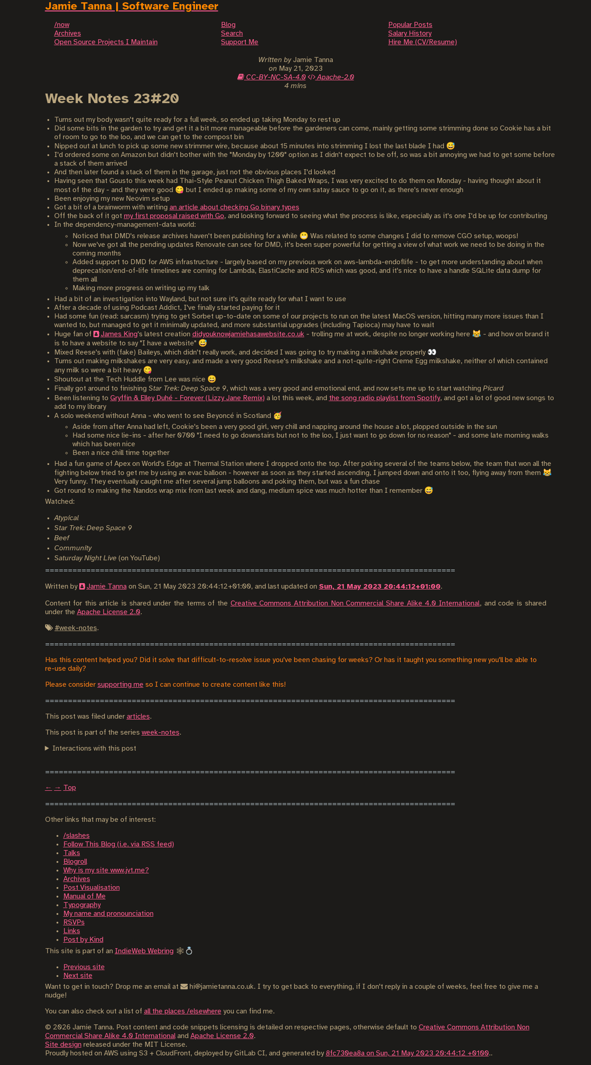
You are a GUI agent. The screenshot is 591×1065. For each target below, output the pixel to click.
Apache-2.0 (331, 77)
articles (138, 716)
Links (71, 931)
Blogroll (75, 862)
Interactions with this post (94, 748)
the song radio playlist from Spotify (384, 398)
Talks (71, 853)
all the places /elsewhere (182, 1011)
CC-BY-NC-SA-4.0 (271, 77)
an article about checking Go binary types (234, 207)
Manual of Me (84, 896)
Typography (82, 905)
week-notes (161, 732)
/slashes (76, 836)
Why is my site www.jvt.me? (106, 870)
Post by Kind (83, 940)
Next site (78, 976)
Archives (76, 879)
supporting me (121, 685)
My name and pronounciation (108, 914)
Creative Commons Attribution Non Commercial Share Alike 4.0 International (355, 603)
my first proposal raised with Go (174, 216)
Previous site (84, 967)
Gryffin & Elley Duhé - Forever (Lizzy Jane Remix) (187, 398)
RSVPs (74, 922)
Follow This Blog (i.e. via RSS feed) (118, 844)
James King (119, 334)
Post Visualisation (91, 888)
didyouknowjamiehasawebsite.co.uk (248, 334)
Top (69, 788)
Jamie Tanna (107, 586)
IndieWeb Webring (144, 951)
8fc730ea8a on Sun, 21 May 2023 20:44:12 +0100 (407, 1053)
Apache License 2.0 (108, 612)
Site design (63, 1045)
